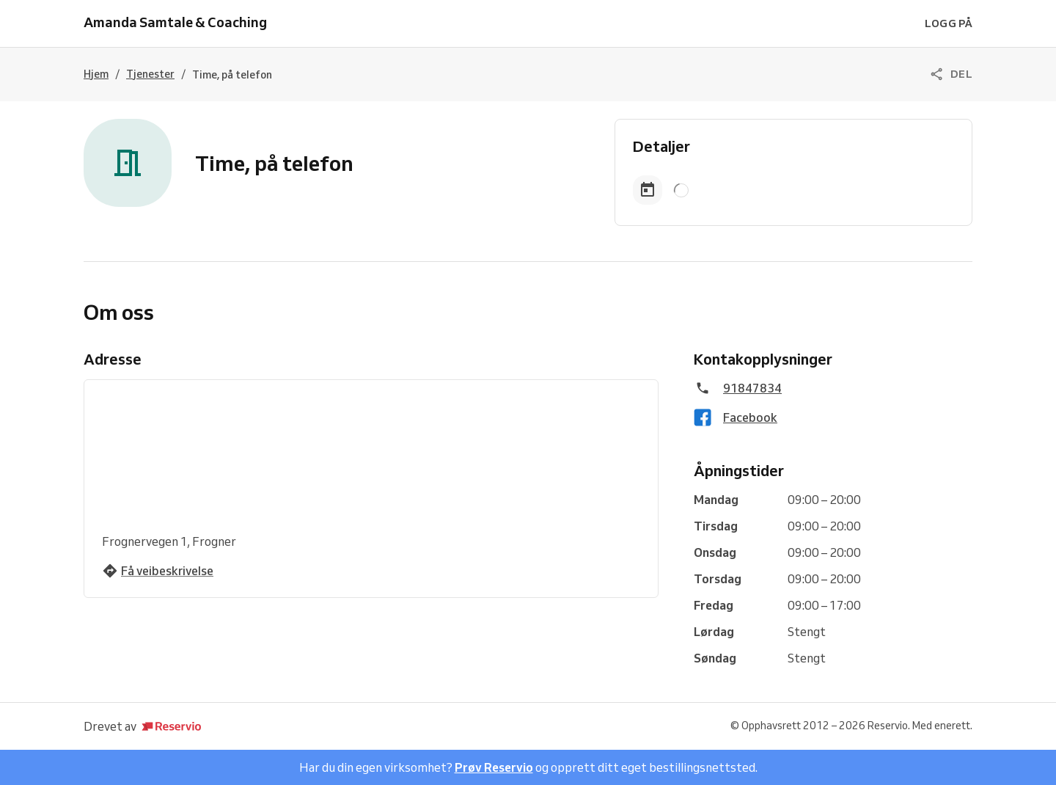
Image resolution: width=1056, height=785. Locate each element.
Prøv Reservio (494, 767)
